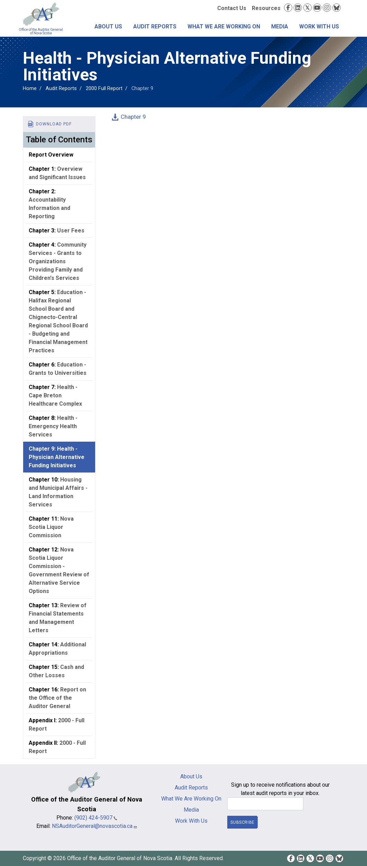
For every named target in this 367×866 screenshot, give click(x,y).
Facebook (288, 7)
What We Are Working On (223, 26)
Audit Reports (154, 26)
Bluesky (336, 7)
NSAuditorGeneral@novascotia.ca (94, 826)
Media (279, 26)
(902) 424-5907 (95, 817)
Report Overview (51, 154)
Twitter (307, 7)
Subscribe (242, 822)
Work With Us (319, 26)
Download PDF (54, 124)
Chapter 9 (133, 116)
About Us (108, 26)
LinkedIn (298, 7)
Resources (266, 8)
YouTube (317, 7)
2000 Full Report (104, 88)
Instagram (327, 7)
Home (30, 88)
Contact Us (231, 8)
